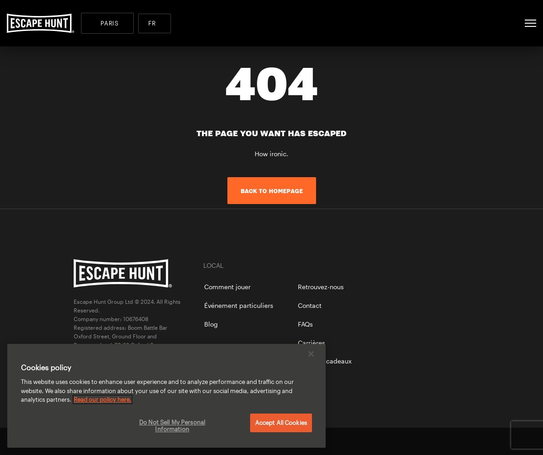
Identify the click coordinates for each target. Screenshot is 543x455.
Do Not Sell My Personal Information (172, 426)
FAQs (305, 324)
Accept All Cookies (281, 422)
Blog (211, 324)
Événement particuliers (238, 305)
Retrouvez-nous (321, 287)
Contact (310, 305)
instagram (464, 441)
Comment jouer (227, 287)
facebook (402, 441)
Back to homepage (272, 191)
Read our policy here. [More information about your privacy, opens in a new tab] (102, 399)
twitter (433, 441)
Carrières (311, 343)
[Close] (311, 354)
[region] (166, 396)
